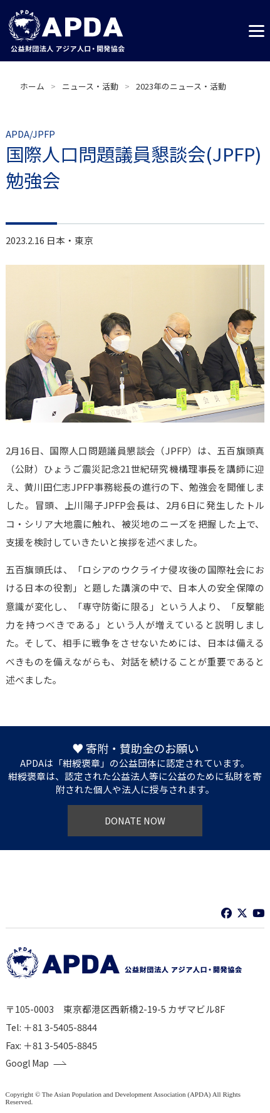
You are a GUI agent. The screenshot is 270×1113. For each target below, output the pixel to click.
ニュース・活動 (90, 86)
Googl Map (29, 1063)
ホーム (32, 86)
